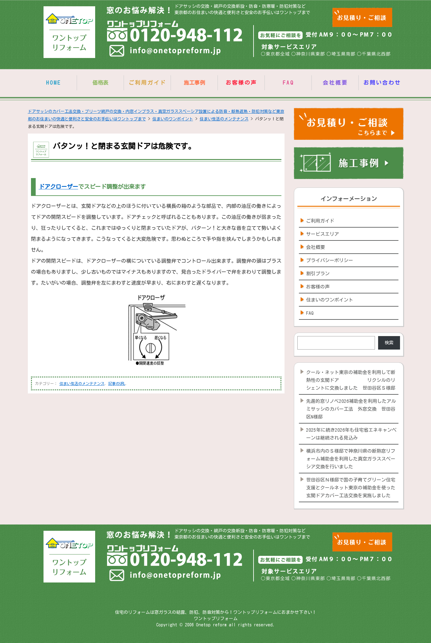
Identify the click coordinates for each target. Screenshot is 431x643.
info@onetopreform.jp (165, 52)
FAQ (288, 82)
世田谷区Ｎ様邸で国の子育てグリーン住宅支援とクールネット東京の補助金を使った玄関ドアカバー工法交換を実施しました (350, 487)
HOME (53, 82)
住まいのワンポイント (329, 300)
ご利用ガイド (147, 82)
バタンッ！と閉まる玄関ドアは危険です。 (124, 146)
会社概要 (335, 82)
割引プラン (318, 273)
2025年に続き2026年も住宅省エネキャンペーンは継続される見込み (351, 434)
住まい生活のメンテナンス (82, 383)
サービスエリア (322, 234)
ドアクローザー (58, 186)
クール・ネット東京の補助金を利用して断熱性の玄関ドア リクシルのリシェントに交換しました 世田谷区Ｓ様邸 (350, 380)
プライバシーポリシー (329, 260)
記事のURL (116, 383)
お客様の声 (241, 82)
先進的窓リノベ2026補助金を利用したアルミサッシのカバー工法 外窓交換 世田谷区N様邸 (351, 409)
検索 (389, 342)
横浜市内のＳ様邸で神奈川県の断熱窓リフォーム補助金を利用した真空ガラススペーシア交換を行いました (350, 459)
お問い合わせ (382, 82)
